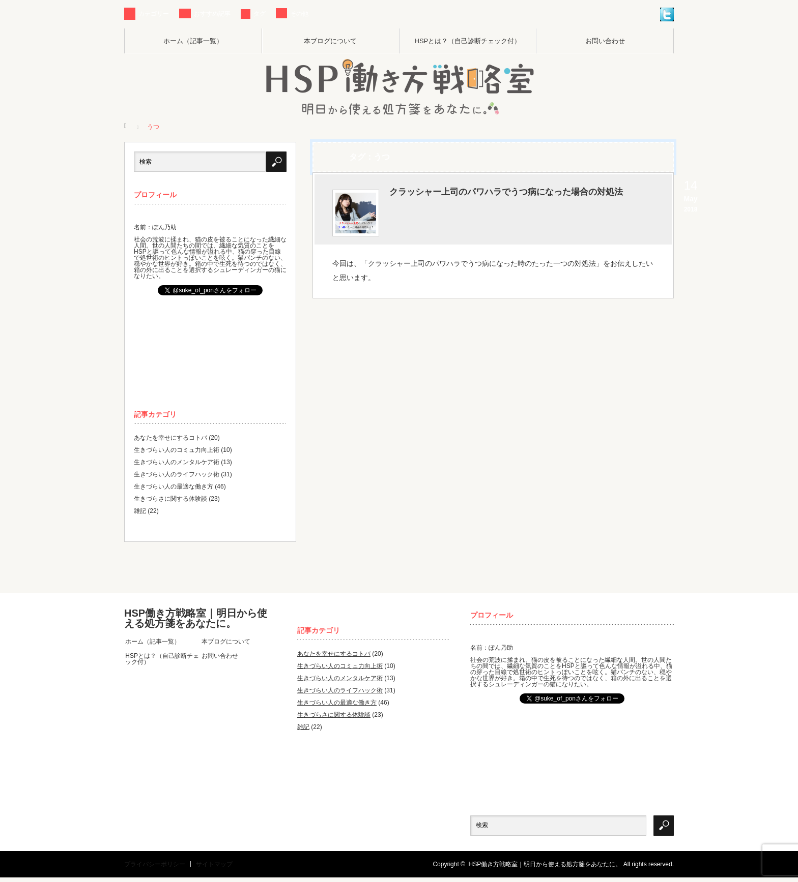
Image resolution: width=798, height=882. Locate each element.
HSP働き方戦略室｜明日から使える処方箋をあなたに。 (195, 620)
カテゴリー (153, 13)
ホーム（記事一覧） (193, 41)
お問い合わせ (605, 41)
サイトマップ (214, 868)
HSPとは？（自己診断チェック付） (468, 41)
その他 (299, 13)
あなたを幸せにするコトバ (170, 439)
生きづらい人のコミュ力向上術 (176, 451)
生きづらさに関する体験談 (170, 500)
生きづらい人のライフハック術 (176, 476)
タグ (259, 13)
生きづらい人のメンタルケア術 (176, 464)
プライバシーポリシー (154, 868)
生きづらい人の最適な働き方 (173, 488)
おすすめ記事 (212, 13)
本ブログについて (330, 41)
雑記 (140, 512)
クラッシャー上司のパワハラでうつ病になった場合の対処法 (521, 205)
